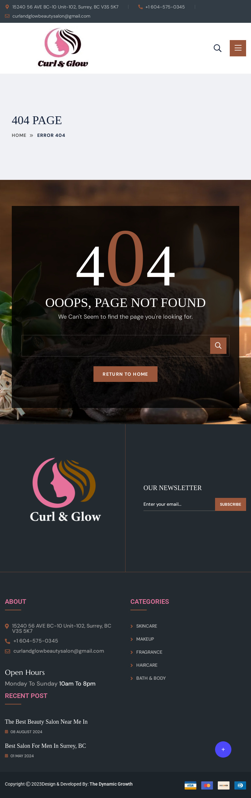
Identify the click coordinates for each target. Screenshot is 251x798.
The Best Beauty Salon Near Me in (46, 721)
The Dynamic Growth (111, 784)
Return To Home (125, 374)
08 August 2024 (23, 731)
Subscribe (230, 504)
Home (19, 135)
